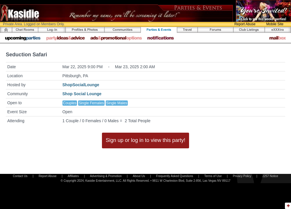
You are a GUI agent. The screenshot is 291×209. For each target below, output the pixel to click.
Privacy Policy (242, 176)
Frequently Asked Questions (174, 176)
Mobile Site (274, 24)
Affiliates (73, 176)
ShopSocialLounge (80, 84)
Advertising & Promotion (106, 176)
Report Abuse (245, 24)
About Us (139, 176)
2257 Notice (270, 176)
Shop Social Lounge (82, 93)
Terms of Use (213, 176)
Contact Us (20, 176)
